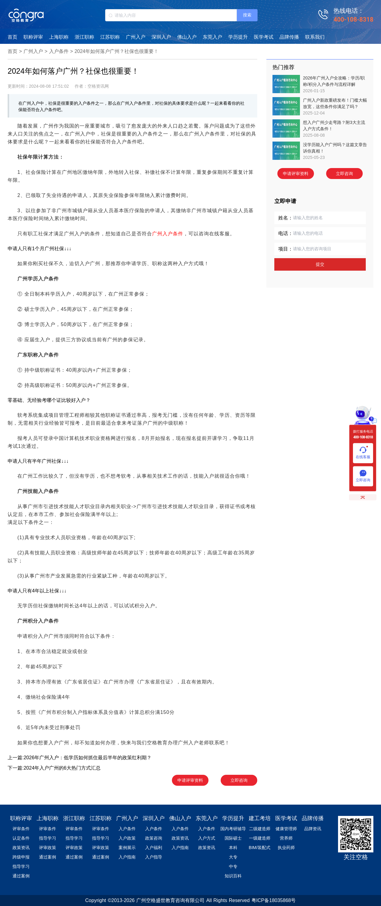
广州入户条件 (167, 233)
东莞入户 (212, 37)
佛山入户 (187, 37)
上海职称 (59, 37)
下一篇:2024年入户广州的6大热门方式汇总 (54, 768)
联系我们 (315, 37)
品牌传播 (289, 37)
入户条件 (59, 51)
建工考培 (260, 818)
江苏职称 (110, 37)
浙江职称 (84, 37)
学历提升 (238, 37)
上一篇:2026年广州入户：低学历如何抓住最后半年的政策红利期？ (79, 757)
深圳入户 (161, 37)
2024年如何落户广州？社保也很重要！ (116, 51)
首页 (12, 37)
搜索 (247, 14)
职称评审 (33, 37)
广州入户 (135, 37)
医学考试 (263, 37)
